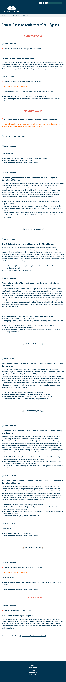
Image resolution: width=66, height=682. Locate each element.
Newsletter (32, 668)
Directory (58, 3)
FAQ (32, 665)
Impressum (32, 674)
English (51, 3)
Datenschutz (32, 670)
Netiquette (32, 672)
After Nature (30, 59)
